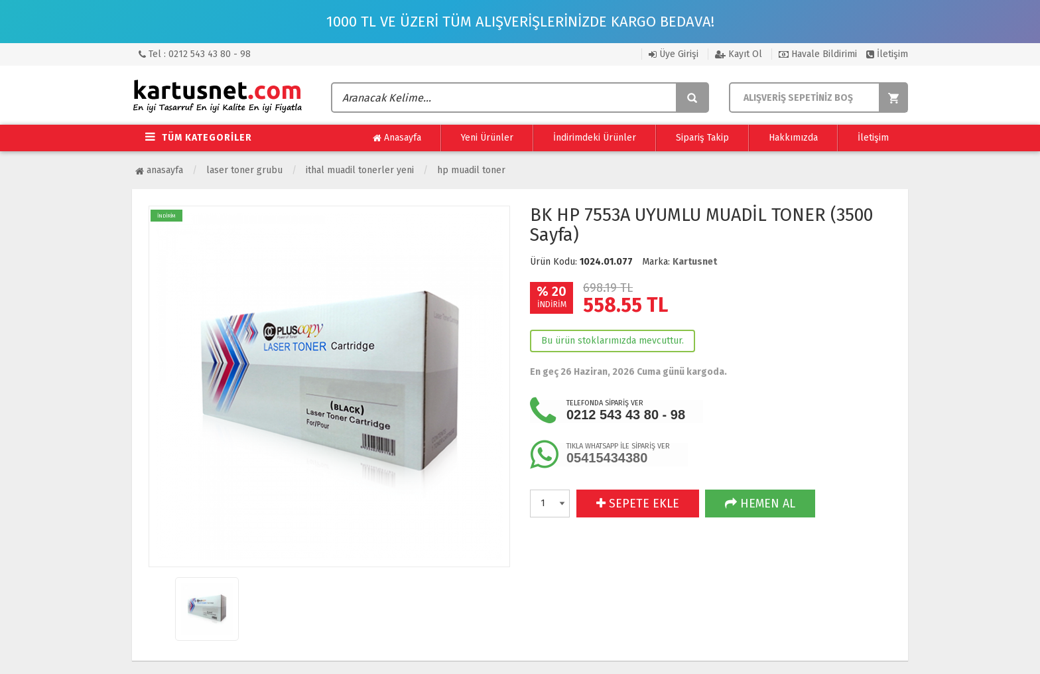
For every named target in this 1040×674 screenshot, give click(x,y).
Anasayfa (397, 138)
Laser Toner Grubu (244, 170)
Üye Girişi (673, 54)
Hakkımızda (793, 137)
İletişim (887, 54)
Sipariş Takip (702, 137)
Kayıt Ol (738, 54)
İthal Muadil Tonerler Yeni (360, 170)
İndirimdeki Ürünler (594, 137)
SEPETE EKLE (637, 503)
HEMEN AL (760, 503)
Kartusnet (695, 261)
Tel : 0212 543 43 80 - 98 (195, 54)
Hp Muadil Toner (471, 170)
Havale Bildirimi (818, 54)
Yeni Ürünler (487, 137)
